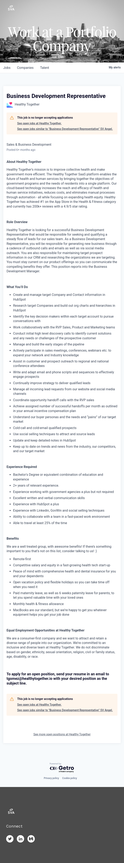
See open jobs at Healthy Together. (39, 123)
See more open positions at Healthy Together (61, 734)
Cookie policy (69, 778)
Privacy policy (51, 778)
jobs (6, 68)
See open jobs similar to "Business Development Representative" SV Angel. (65, 129)
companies (25, 68)
